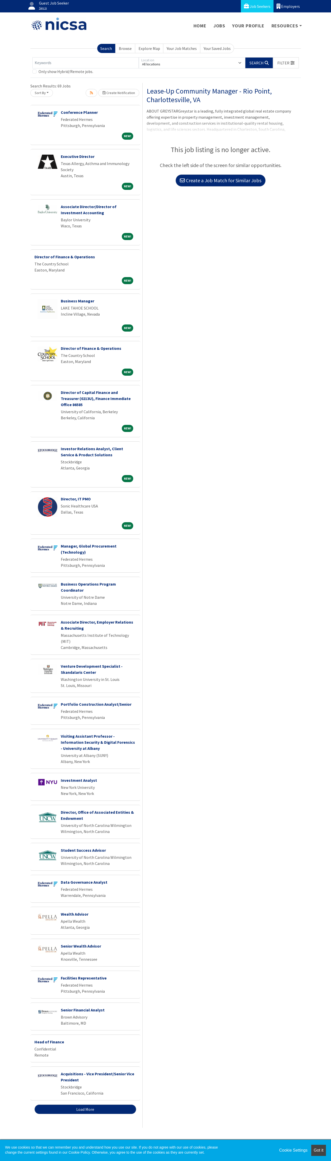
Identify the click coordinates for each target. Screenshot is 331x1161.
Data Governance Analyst (84, 882)
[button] (286, 62)
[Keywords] (85, 62)
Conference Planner (79, 112)
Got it (318, 1150)
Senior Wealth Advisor (81, 946)
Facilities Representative (84, 978)
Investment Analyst (79, 780)
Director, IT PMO (76, 498)
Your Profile (248, 26)
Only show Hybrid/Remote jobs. (65, 71)
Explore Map (149, 48)
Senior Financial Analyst (83, 1009)
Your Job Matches (182, 48)
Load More (85, 1109)
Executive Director (77, 156)
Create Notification (119, 92)
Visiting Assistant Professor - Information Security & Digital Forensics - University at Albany (98, 742)
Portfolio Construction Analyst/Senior (96, 704)
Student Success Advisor (83, 850)
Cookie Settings (293, 1150)
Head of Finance (49, 1041)
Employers (288, 6)
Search (106, 48)
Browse (125, 48)
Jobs (219, 26)
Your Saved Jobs (217, 48)
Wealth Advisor (74, 914)
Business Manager (77, 300)
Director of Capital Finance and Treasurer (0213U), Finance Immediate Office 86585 (96, 398)
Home (199, 26)
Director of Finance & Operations (64, 256)
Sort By (40, 92)
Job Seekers (257, 6)
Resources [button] (284, 26)
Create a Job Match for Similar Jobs (220, 180)
